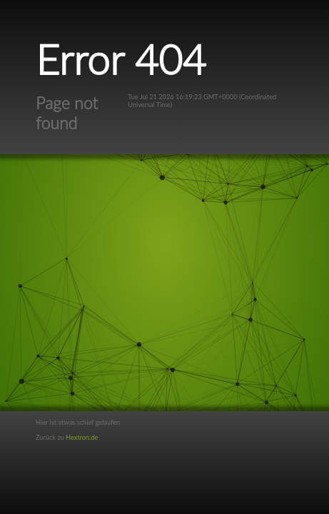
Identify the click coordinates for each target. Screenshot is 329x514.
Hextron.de (82, 437)
